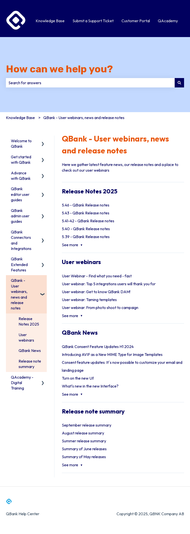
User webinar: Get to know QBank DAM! (96, 291)
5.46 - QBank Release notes (85, 205)
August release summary (83, 433)
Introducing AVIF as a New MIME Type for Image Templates (112, 354)
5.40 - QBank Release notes (86, 228)
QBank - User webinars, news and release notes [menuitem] (19, 294)
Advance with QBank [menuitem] (21, 175)
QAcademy (168, 20)
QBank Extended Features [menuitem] (19, 264)
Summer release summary (84, 440)
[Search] (179, 82)
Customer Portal (135, 20)
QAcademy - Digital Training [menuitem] (22, 383)
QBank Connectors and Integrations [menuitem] (21, 240)
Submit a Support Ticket (93, 20)
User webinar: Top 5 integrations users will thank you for (109, 283)
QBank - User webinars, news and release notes (83, 117)
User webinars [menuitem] (26, 337)
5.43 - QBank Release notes (85, 212)
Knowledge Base (50, 20)
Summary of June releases (84, 448)
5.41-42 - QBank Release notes (88, 220)
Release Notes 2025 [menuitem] (29, 321)
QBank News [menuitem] (30, 350)
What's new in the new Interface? (90, 386)
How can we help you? (59, 69)
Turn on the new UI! (78, 378)
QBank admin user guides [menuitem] (20, 216)
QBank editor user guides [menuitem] (20, 194)
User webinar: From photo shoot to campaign (100, 307)
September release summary (86, 425)
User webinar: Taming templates (89, 299)
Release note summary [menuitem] (30, 364)
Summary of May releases (84, 456)
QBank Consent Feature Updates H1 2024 (98, 346)
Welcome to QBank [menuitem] (21, 143)
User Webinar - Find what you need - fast (97, 275)
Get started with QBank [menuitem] (21, 159)
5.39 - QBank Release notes (86, 236)
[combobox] (90, 82)
